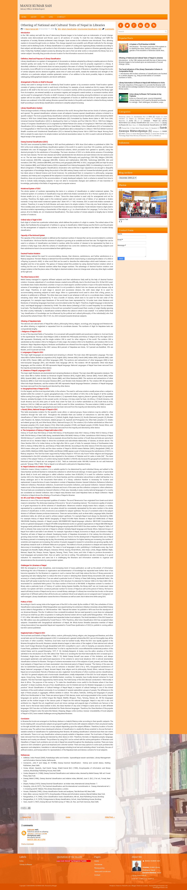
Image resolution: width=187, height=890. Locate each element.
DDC (59, 29)
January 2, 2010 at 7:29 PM (37, 834)
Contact (61, 17)
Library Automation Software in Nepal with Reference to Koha (142, 83)
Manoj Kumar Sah (32, 29)
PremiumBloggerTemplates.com (158, 885)
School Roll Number (159, 134)
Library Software (25, 864)
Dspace (158, 117)
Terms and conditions (102, 871)
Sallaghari (156, 131)
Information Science (144, 119)
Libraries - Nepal (150, 121)
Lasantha (145, 885)
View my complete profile (143, 878)
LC (138, 121)
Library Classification (69, 29)
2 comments (109, 29)
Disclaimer (98, 864)
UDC (150, 136)
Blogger (54, 885)
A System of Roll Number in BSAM (142, 44)
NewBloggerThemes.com (160, 887)
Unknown (30, 830)
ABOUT (33, 17)
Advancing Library (125, 117)
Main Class (132, 125)
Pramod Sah (125, 128)
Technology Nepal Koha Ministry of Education (132, 136)
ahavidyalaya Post (139, 117)
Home (23, 17)
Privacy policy (99, 868)
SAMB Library (125, 134)
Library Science (154, 123)
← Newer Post (25, 817)
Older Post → (110, 817)
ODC (43, 17)
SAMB (164, 131)
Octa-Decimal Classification (87, 29)
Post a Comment (27, 844)
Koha (131, 121)
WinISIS (156, 136)
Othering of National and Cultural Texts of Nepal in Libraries (63, 25)
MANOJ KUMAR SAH (36, 5)
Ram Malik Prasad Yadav (140, 128)
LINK (51, 17)
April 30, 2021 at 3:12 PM (36, 839)
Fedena (131, 119)
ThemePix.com (126, 885)
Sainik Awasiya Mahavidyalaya (143, 129)
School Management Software (141, 134)
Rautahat (154, 128)
